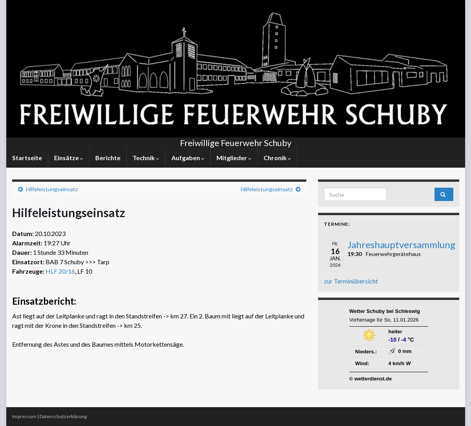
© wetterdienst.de (370, 379)
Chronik (277, 157)
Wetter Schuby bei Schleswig (384, 311)
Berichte (107, 157)
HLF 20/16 (60, 271)
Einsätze (68, 157)
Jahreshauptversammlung (401, 244)
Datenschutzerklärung (63, 416)
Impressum (24, 416)
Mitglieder (233, 157)
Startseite (27, 157)
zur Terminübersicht (351, 281)
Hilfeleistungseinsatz (52, 189)
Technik (146, 157)
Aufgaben (187, 157)
